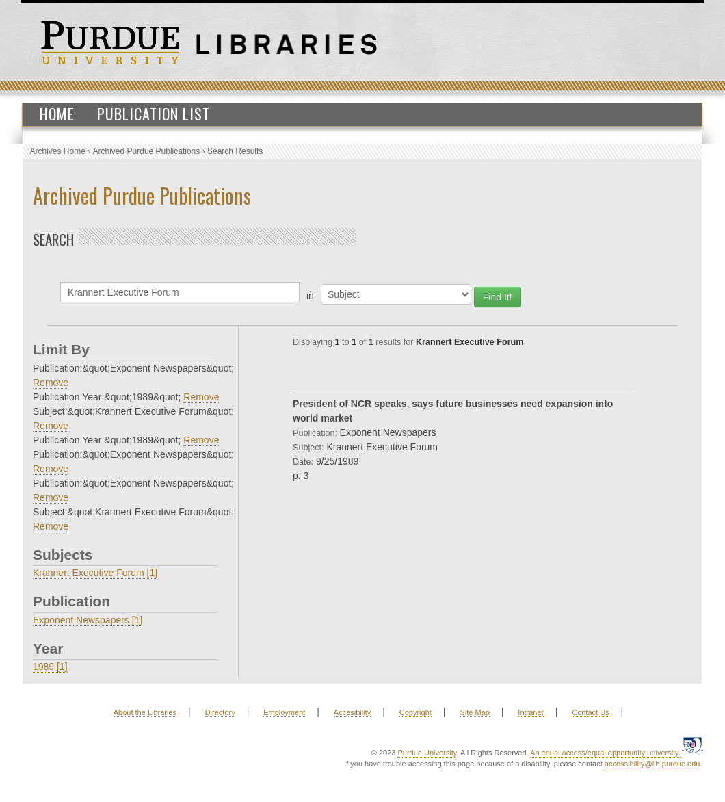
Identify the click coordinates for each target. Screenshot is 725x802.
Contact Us (590, 712)
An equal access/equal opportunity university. (605, 753)
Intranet (530, 712)
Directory (220, 712)
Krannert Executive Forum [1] (95, 572)
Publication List (153, 114)
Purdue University (426, 753)
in (310, 295)
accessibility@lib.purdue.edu (652, 764)
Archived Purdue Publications (146, 151)
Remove (50, 382)
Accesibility (352, 712)
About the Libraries (145, 712)
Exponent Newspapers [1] (87, 620)
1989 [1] (50, 666)
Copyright (415, 712)
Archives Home (57, 151)
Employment (284, 712)
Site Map (474, 712)
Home (57, 114)
